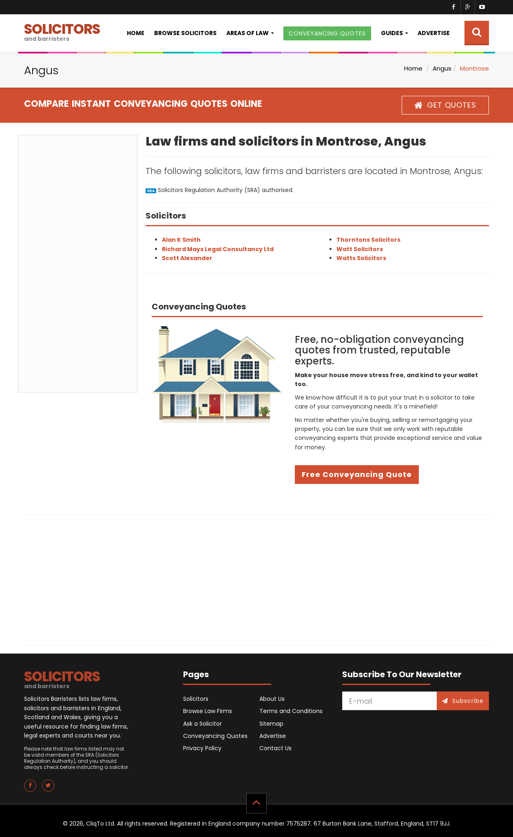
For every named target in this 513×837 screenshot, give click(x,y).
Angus (442, 68)
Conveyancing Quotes (215, 736)
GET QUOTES (445, 105)
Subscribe (463, 701)
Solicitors (195, 699)
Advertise (434, 33)
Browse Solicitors (185, 33)
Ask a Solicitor (202, 724)
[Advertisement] (77, 263)
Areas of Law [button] (247, 33)
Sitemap (271, 724)
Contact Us (275, 748)
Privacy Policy (202, 748)
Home (135, 33)
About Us (272, 699)
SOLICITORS (62, 31)
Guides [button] (392, 33)
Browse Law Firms (207, 711)
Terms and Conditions (291, 711)
